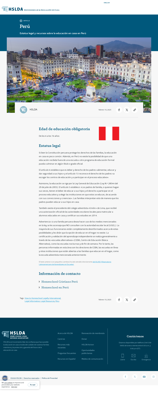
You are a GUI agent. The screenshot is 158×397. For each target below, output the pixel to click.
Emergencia (146, 357)
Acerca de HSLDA (65, 333)
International (55, 298)
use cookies (8, 383)
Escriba (133, 357)
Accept (32, 385)
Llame (122, 357)
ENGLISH (107, 3)
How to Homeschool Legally (37, 298)
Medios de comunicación (92, 359)
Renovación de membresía (93, 333)
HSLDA (33, 109)
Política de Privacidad (50, 378)
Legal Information (32, 301)
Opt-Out (14, 387)
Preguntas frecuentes (67, 353)
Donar (84, 339)
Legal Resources (48, 301)
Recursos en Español (66, 359)
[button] (119, 110)
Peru (57, 301)
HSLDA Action (88, 344)
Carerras (61, 339)
